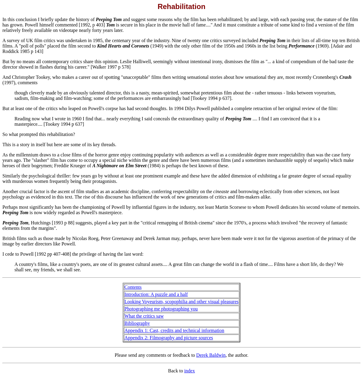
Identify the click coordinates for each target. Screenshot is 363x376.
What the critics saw (144, 316)
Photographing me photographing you (161, 308)
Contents (133, 287)
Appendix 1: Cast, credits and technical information (174, 330)
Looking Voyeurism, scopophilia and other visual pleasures (181, 301)
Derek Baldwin (211, 355)
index (189, 370)
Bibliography (137, 323)
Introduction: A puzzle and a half (156, 294)
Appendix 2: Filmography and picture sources (169, 337)
